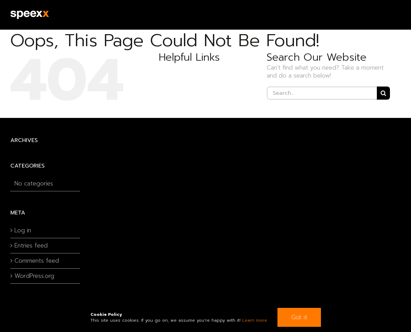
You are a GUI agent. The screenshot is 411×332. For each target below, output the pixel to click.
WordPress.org (34, 276)
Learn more (254, 320)
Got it (299, 317)
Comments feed (36, 261)
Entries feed (31, 246)
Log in (22, 230)
